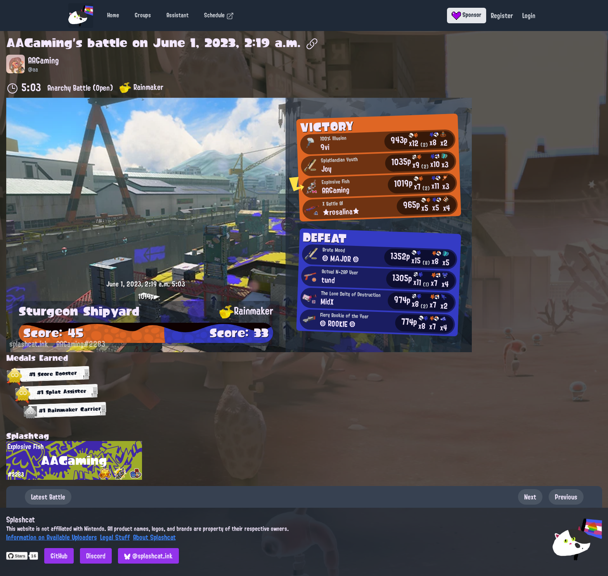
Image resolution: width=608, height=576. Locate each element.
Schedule (219, 15)
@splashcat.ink (148, 556)
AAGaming (39, 42)
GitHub (59, 556)
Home (113, 15)
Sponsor (467, 14)
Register (502, 15)
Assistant (177, 15)
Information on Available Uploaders (51, 537)
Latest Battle (48, 497)
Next (530, 497)
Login (528, 15)
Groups (143, 15)
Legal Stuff (115, 537)
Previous (566, 497)
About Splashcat (154, 537)
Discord (96, 556)
